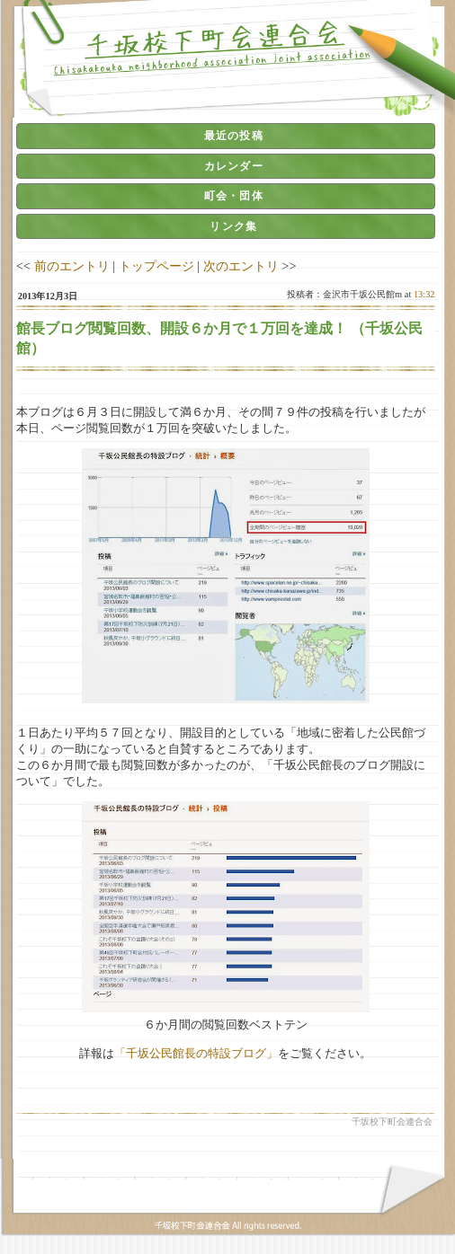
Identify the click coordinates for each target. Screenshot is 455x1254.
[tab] (225, 135)
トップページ (156, 266)
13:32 (424, 294)
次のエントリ (241, 266)
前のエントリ (72, 266)
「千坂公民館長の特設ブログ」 (196, 1053)
